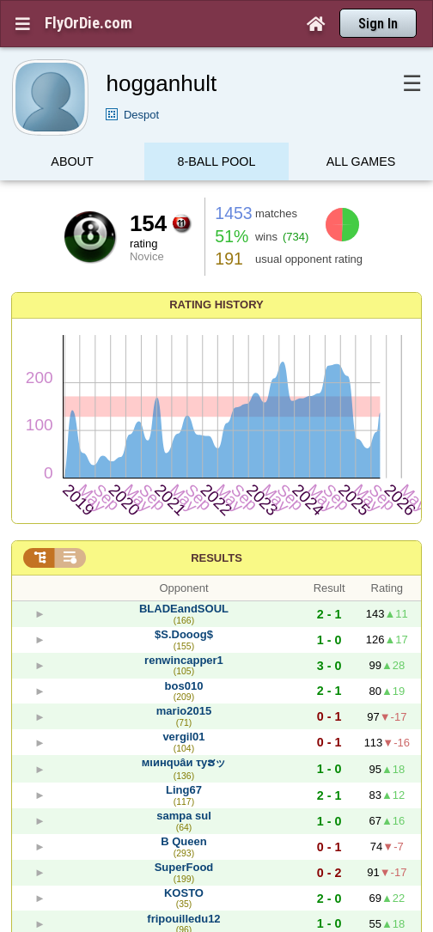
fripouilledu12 (183, 918)
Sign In (378, 23)
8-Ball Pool (217, 166)
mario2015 (183, 710)
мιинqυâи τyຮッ (184, 762)
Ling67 (184, 789)
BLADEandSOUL (184, 608)
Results (216, 557)
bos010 (184, 685)
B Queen (183, 841)
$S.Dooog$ (184, 634)
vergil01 (183, 736)
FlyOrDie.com (88, 23)
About (72, 166)
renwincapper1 (183, 660)
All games (361, 166)
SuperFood (184, 867)
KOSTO (184, 892)
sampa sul (183, 815)
